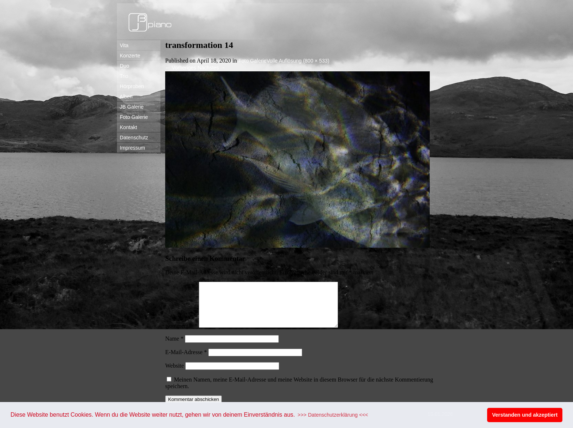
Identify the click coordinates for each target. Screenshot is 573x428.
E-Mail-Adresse (186, 361)
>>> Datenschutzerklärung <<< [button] (332, 415)
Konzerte (128, 56)
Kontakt (127, 127)
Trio (122, 76)
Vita (123, 45)
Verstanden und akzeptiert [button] (525, 415)
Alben (125, 97)
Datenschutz (132, 137)
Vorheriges (180, 68)
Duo (123, 66)
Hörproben (130, 86)
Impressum (131, 148)
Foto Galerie (132, 117)
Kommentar (181, 334)
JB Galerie (130, 107)
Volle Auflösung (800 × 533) (298, 61)
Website (174, 374)
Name (174, 347)
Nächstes (211, 68)
